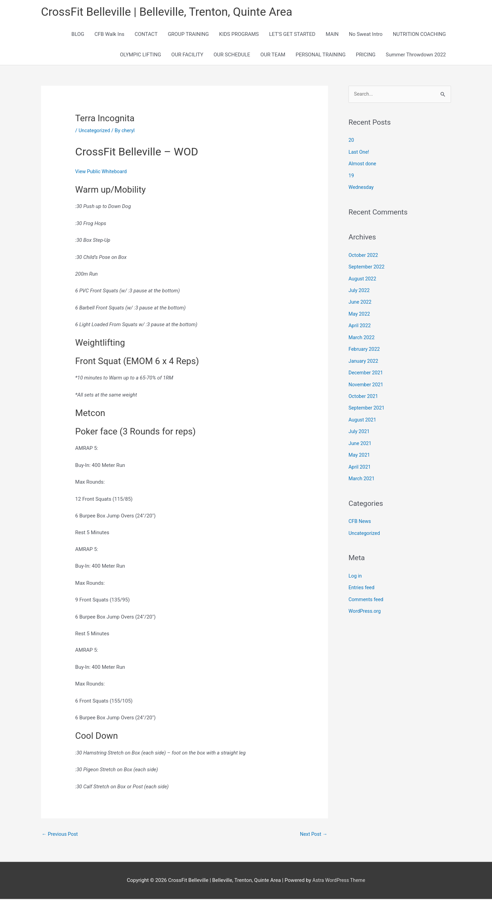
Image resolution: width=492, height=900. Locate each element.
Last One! (359, 153)
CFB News (360, 516)
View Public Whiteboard (102, 172)
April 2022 (360, 324)
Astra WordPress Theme (339, 881)
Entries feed (361, 582)
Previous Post (61, 835)
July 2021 (359, 428)
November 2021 (366, 382)
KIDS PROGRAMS (239, 35)
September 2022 (367, 266)
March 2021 (362, 474)
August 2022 (363, 278)
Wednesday (361, 187)
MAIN (332, 35)
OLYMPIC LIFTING (140, 55)
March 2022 (362, 336)
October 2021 (363, 393)
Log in (355, 570)
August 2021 (363, 416)
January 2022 (364, 359)
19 (351, 176)
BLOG (77, 35)
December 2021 (366, 370)
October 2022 (363, 255)
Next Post (313, 835)
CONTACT (146, 35)
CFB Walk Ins (109, 35)
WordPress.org (365, 605)
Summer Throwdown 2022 (416, 55)
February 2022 (364, 347)
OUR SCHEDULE (232, 55)
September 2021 (367, 405)
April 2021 (360, 462)
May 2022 (359, 312)
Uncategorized (95, 131)
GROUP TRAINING (188, 35)
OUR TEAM (272, 55)
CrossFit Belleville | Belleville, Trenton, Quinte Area (172, 12)
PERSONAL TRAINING (320, 55)
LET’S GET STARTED (292, 35)
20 (351, 141)
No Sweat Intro (366, 35)
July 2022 (359, 290)
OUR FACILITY (187, 55)
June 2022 (360, 301)
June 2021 (360, 439)
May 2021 (359, 451)
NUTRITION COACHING (419, 35)
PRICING (366, 55)
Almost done (363, 164)
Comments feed (366, 594)
